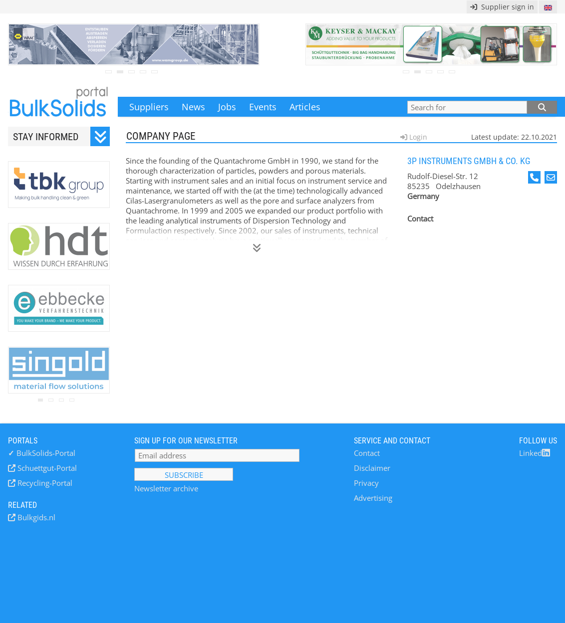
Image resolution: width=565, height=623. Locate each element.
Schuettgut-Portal (46, 468)
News (193, 107)
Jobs (227, 107)
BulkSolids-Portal (41, 453)
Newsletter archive (166, 488)
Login (417, 137)
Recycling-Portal (43, 483)
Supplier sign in (502, 6)
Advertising (373, 498)
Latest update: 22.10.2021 (514, 137)
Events (263, 107)
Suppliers (149, 107)
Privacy (366, 483)
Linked (534, 453)
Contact (367, 453)
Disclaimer (372, 468)
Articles (304, 107)
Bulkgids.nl (35, 517)
